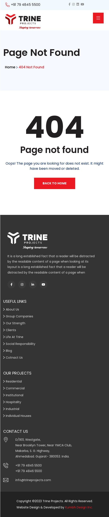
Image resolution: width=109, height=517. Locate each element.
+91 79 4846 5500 (28, 471)
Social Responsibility (20, 344)
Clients (11, 330)
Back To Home (55, 183)
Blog (9, 351)
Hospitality (13, 402)
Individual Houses (18, 416)
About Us (12, 309)
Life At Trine (14, 337)
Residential (14, 381)
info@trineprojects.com (33, 480)
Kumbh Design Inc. (79, 507)
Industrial (12, 409)
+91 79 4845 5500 (25, 4)
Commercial (15, 388)
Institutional (14, 395)
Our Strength (15, 323)
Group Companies (19, 316)
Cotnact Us (14, 357)
